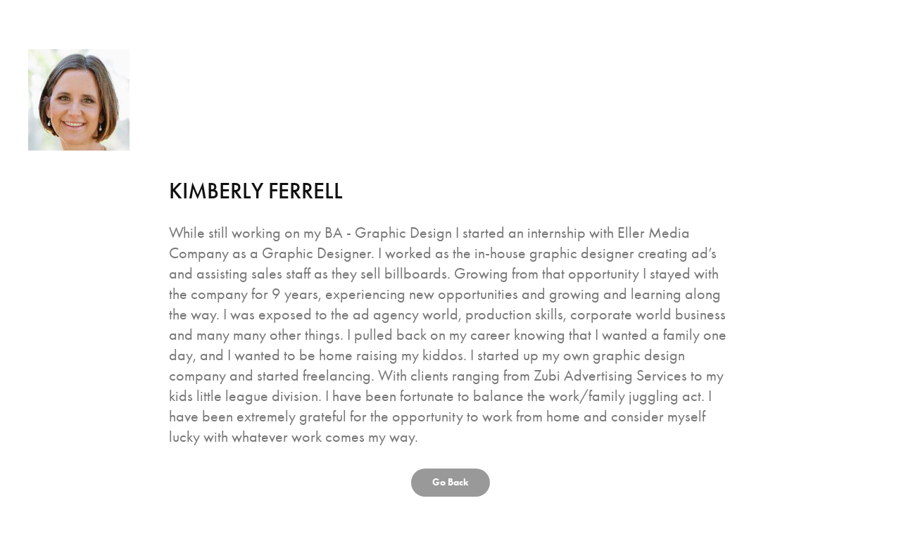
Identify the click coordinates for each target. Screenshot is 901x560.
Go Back (450, 482)
